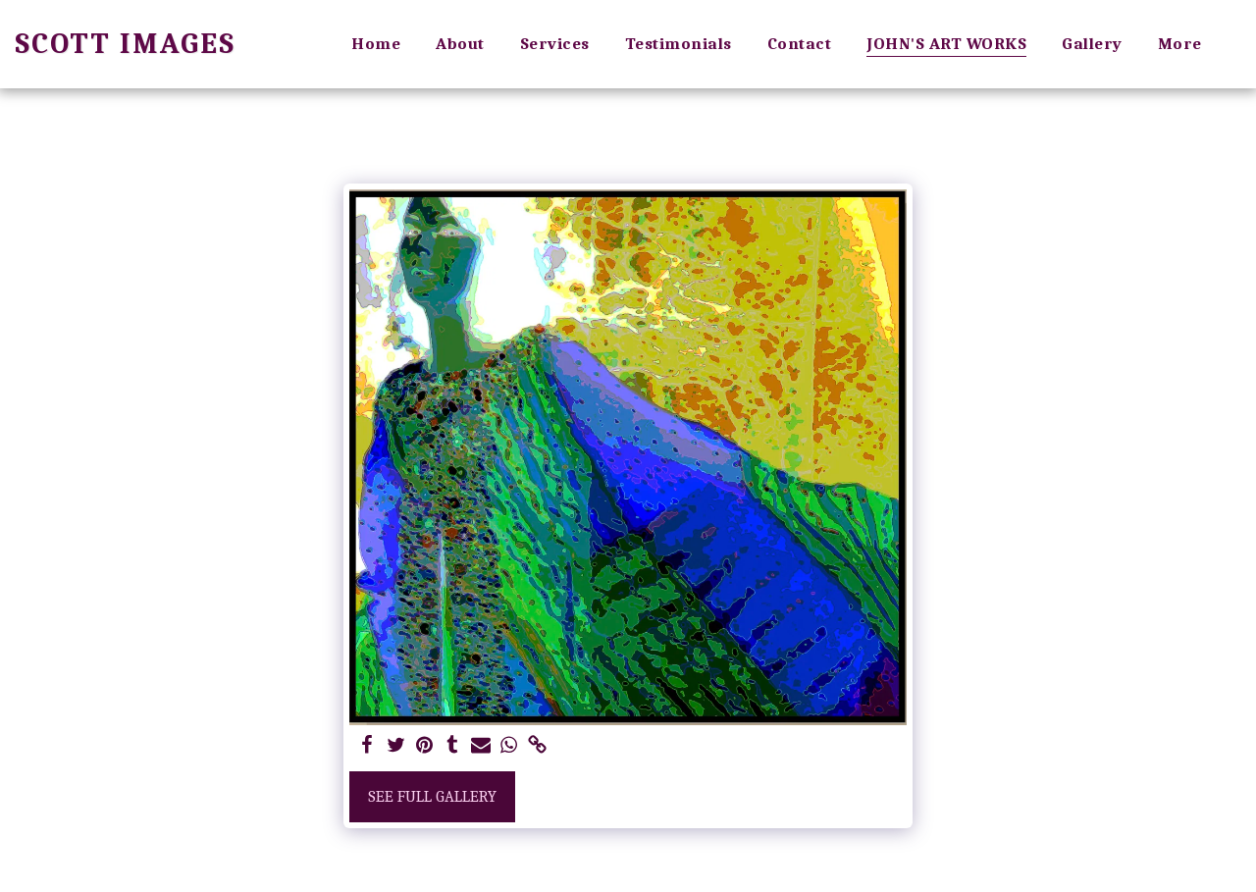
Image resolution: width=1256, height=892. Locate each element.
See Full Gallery (432, 796)
